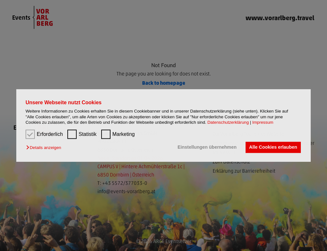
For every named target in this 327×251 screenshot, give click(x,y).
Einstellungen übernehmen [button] (207, 147)
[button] (45, 148)
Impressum (262, 122)
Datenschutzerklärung (228, 122)
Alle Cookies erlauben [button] (273, 147)
